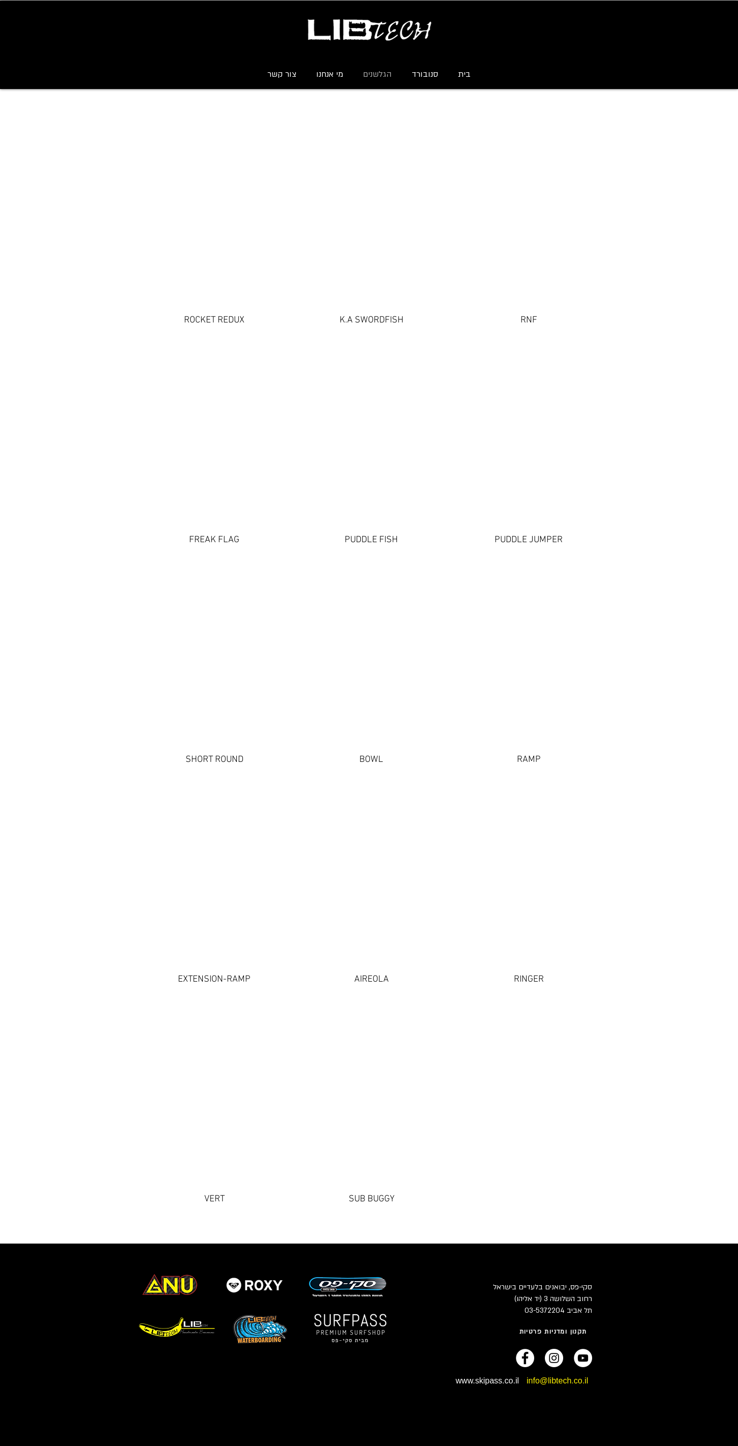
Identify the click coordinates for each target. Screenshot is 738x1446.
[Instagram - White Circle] (554, 1358)
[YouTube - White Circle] (583, 1358)
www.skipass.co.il (487, 1380)
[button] (425, 74)
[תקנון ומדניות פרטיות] (554, 1331)
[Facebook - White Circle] (525, 1358)
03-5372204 (545, 1310)
